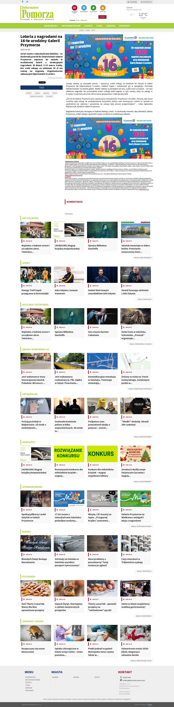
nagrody (46, 93)
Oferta (88, 25)
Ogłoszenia (84, 20)
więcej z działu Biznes (144, 571)
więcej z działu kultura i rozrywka (140, 344)
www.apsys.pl (144, 189)
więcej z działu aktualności (142, 258)
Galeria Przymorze (37, 96)
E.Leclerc (49, 96)
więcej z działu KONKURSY (142, 482)
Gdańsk (81, 30)
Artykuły (72, 20)
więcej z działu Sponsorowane (141, 526)
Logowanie (132, 2)
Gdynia (87, 30)
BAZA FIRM (103, 8)
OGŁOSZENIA (93, 8)
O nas (99, 25)
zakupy (37, 93)
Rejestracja (146, 2)
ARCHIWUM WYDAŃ (74, 9)
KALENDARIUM (84, 8)
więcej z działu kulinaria (143, 616)
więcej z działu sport (144, 299)
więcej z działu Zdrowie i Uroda (141, 661)
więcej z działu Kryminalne (142, 437)
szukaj (102, 17)
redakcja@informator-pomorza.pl (134, 680)
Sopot (93, 30)
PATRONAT (124, 25)
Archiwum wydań (71, 25)
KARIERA (110, 25)
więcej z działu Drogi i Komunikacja (140, 389)
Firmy (77, 20)
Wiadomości (51, 25)
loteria (55, 93)
